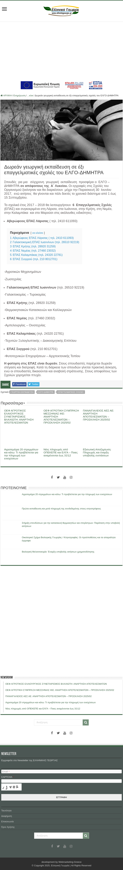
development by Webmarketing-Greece (62, 862)
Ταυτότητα (6, 810)
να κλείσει (37, 232)
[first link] (4, 9)
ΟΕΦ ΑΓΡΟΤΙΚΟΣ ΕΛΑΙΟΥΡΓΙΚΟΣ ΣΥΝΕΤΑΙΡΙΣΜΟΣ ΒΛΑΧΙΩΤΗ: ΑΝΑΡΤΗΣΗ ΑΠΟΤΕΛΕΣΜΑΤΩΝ (18, 416)
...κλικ (30, 95)
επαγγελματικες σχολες (71, 392)
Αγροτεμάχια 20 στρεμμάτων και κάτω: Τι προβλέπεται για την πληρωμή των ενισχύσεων (21, 454)
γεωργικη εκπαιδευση (22, 392)
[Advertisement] (61, 50)
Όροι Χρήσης (8, 827)
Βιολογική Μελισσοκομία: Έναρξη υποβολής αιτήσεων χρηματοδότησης (58, 551)
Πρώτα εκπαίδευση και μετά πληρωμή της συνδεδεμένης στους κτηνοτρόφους (61, 508)
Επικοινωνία (7, 821)
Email (5, 771)
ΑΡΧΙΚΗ (6, 95)
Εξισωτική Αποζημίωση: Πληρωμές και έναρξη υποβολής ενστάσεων (97, 452)
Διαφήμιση (6, 816)
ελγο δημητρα (45, 392)
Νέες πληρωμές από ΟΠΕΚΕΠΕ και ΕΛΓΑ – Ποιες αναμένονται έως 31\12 (61, 452)
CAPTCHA (7, 777)
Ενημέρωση (19, 95)
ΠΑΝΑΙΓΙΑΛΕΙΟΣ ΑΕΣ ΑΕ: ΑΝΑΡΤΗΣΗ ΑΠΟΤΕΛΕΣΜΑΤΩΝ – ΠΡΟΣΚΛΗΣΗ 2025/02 (98, 415)
